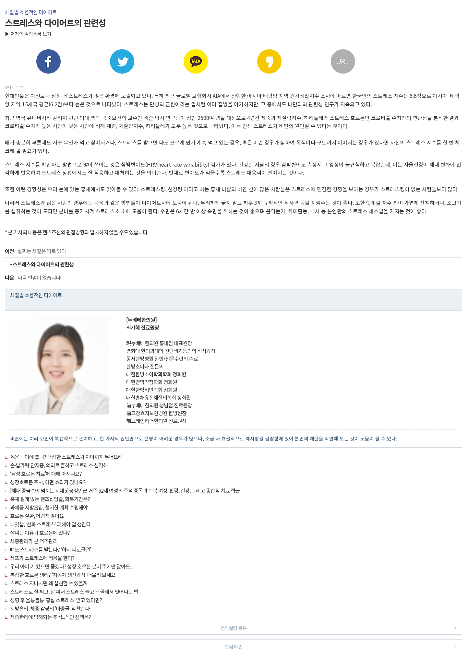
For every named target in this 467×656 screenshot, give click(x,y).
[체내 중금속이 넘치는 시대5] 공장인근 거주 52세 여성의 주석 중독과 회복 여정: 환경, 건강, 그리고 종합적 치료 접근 (125, 490)
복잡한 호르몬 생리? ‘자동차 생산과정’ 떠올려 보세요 (62, 575)
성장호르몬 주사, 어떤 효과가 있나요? (47, 482)
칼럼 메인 (341, 646)
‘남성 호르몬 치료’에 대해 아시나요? (46, 473)
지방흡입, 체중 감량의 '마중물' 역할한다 (50, 608)
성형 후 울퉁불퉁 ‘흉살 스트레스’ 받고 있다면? (56, 600)
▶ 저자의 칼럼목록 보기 (28, 33)
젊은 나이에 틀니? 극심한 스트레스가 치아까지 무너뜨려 (66, 457)
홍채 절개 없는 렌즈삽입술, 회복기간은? (50, 499)
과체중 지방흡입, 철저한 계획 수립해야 (49, 507)
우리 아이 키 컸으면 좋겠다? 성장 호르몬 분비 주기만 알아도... (71, 566)
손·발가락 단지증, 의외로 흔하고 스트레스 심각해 (59, 465)
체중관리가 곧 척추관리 (33, 541)
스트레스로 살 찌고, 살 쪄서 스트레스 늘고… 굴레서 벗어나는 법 (74, 591)
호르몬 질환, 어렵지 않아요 (37, 516)
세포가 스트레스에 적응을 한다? (42, 558)
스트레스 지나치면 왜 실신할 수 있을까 (49, 583)
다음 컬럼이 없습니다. (33, 277)
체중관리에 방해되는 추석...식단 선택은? (50, 617)
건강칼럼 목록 (339, 627)
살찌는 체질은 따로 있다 (35, 251)
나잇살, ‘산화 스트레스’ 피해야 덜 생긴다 (50, 524)
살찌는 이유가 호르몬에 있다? (40, 532)
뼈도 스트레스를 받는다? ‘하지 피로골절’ (50, 549)
